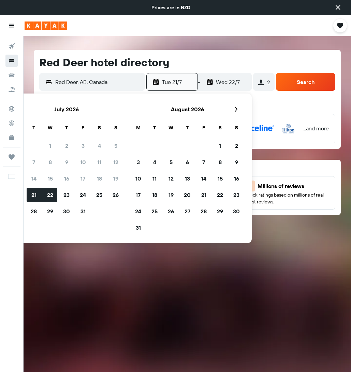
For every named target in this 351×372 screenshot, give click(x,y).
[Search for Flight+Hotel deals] (11, 89)
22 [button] (50, 194)
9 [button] (66, 162)
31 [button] (83, 211)
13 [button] (187, 178)
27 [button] (187, 211)
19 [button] (115, 178)
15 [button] (50, 178)
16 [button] (66, 178)
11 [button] (99, 162)
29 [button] (50, 211)
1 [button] (50, 145)
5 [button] (115, 145)
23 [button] (66, 194)
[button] (338, 7)
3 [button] (83, 145)
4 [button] (99, 145)
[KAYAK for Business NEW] (11, 137)
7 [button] (33, 162)
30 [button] (66, 211)
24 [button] (83, 194)
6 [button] (187, 162)
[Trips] (11, 157)
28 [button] (34, 211)
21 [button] (33, 194)
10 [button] (83, 162)
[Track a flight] (11, 123)
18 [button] (99, 178)
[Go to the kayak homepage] (46, 26)
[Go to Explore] (11, 109)
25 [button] (99, 194)
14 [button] (33, 178)
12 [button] (115, 162)
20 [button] (187, 194)
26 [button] (116, 194)
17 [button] (83, 178)
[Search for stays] (11, 61)
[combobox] (98, 82)
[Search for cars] (11, 75)
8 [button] (50, 162)
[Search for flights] (11, 46)
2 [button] (66, 145)
